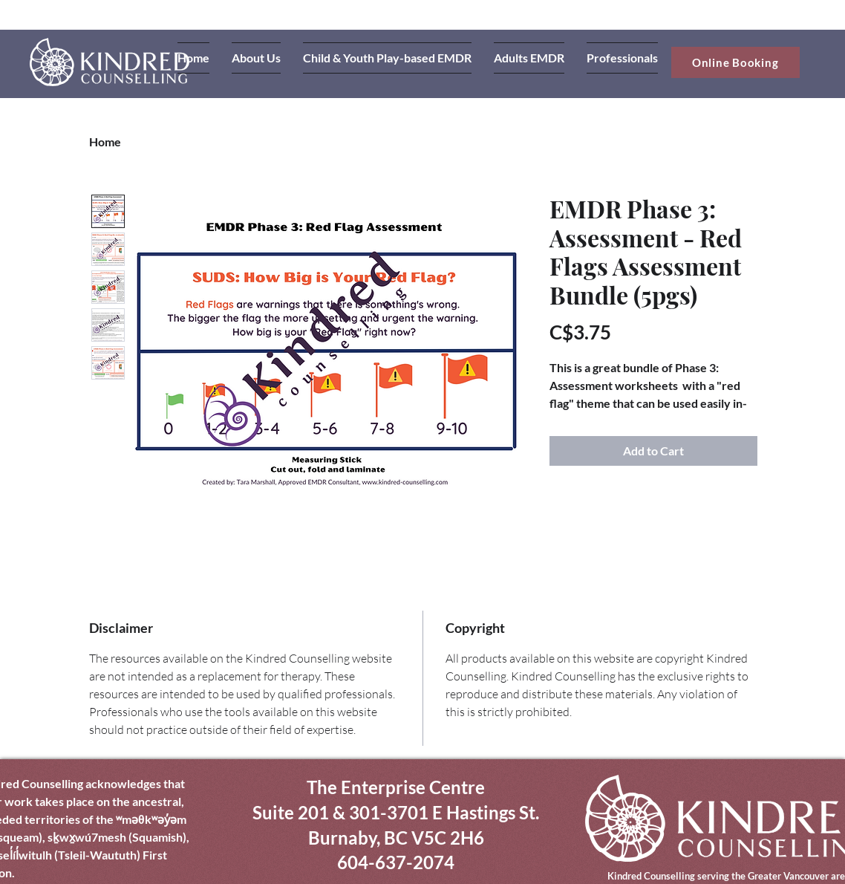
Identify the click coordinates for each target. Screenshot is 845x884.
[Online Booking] (735, 62)
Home (105, 141)
